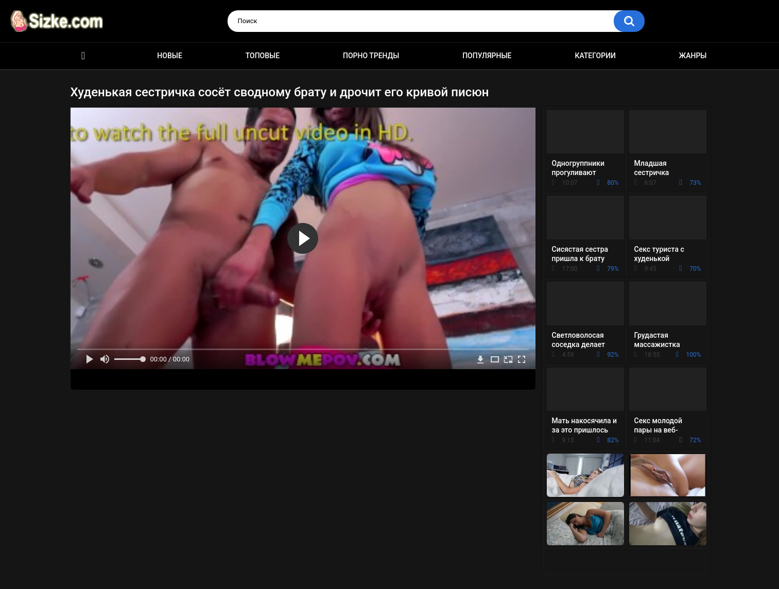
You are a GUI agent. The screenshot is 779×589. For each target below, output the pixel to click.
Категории (595, 55)
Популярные (486, 55)
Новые (169, 55)
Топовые (263, 55)
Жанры (693, 55)
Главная (83, 56)
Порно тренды (371, 55)
